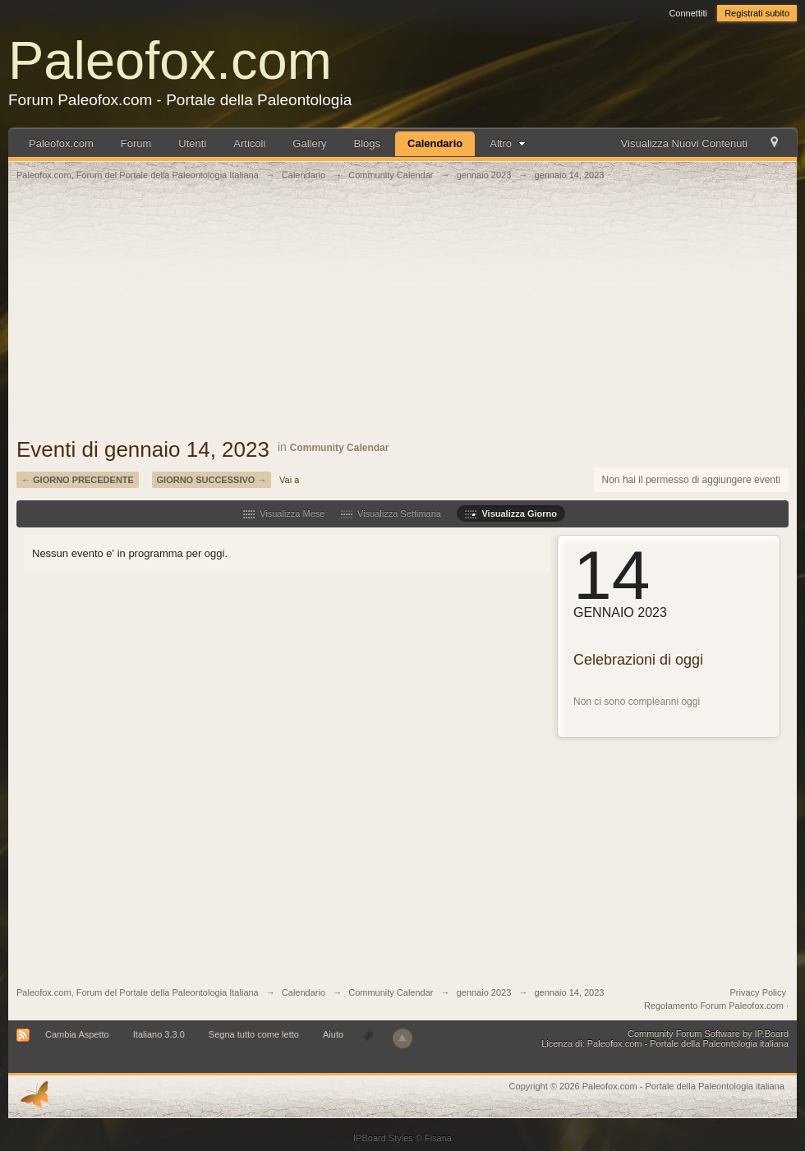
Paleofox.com (170, 60)
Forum (136, 143)
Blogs (367, 143)
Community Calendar (339, 447)
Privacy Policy (758, 992)
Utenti (192, 143)
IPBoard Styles (383, 1138)
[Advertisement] (402, 318)
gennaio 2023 (484, 992)
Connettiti (687, 13)
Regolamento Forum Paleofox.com (714, 1006)
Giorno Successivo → (212, 480)
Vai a (289, 480)
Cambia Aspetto (77, 1034)
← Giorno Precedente (77, 480)
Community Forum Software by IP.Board (708, 1033)
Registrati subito (756, 13)
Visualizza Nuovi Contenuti (684, 143)
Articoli (249, 143)
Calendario (434, 143)
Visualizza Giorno (511, 513)
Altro (509, 143)
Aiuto (334, 1034)
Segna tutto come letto (254, 1034)
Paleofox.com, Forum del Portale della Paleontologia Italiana (137, 992)
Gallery (309, 143)
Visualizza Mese (283, 513)
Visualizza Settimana (391, 513)
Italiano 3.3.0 (159, 1034)
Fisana (438, 1138)
